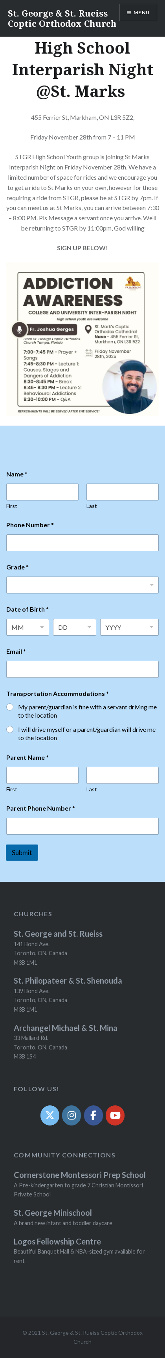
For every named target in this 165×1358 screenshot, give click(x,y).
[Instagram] (71, 1115)
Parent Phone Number (40, 808)
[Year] (129, 627)
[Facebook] (93, 1115)
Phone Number (30, 524)
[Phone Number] (82, 542)
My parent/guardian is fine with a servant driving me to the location (87, 711)
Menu (142, 12)
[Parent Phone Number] (82, 826)
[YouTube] (115, 1115)
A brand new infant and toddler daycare (63, 1223)
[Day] (74, 627)
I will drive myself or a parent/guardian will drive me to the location (87, 733)
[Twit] (49, 1115)
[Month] (27, 627)
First (11, 505)
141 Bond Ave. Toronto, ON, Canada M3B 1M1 (40, 953)
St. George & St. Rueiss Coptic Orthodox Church (62, 18)
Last (91, 505)
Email (16, 651)
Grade (17, 567)
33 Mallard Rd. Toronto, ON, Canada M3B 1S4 (40, 1047)
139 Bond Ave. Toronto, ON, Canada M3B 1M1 (40, 1000)
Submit (22, 852)
